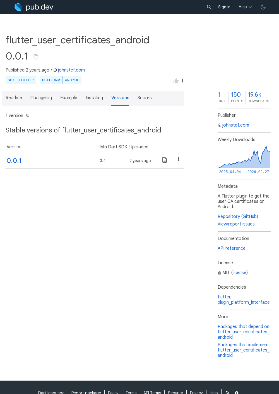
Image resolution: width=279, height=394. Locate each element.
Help (243, 6)
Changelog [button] (41, 98)
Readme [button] (14, 98)
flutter (224, 297)
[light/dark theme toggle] (263, 7)
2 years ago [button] (37, 70)
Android (72, 80)
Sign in (224, 7)
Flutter (26, 80)
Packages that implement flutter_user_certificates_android (244, 350)
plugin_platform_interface (244, 302)
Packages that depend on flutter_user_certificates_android (244, 332)
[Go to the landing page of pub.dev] (33, 7)
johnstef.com (69, 70)
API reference (232, 248)
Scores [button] (145, 98)
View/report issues (236, 224)
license (239, 273)
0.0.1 (14, 160)
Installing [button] (94, 98)
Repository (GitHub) (238, 216)
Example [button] (68, 98)
